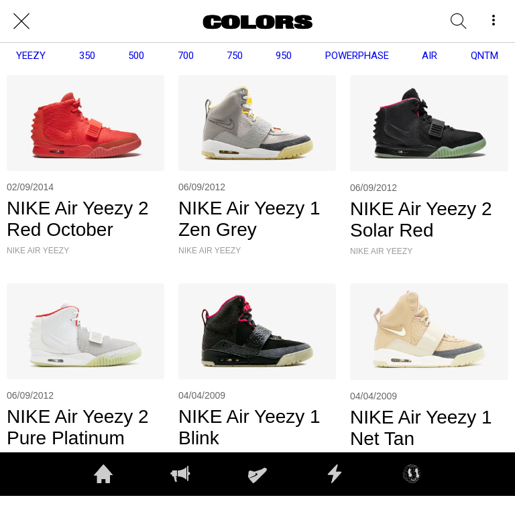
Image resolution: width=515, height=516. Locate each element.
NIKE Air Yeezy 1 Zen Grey (249, 219)
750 (235, 56)
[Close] (21, 21)
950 (284, 56)
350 (87, 56)
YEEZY (31, 56)
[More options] (493, 21)
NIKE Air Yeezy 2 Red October (78, 219)
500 (136, 56)
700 (186, 56)
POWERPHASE (357, 56)
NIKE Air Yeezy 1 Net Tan (421, 428)
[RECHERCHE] (459, 21)
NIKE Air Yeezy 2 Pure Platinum (78, 427)
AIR (429, 56)
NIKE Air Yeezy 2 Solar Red (421, 219)
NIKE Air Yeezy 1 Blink (249, 427)
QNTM (484, 56)
